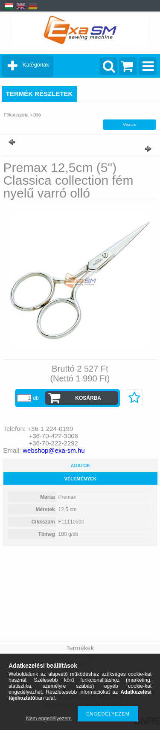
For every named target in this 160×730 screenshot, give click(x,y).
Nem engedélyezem (49, 718)
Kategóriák (36, 64)
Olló (36, 114)
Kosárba (88, 398)
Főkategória (16, 114)
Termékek (80, 647)
